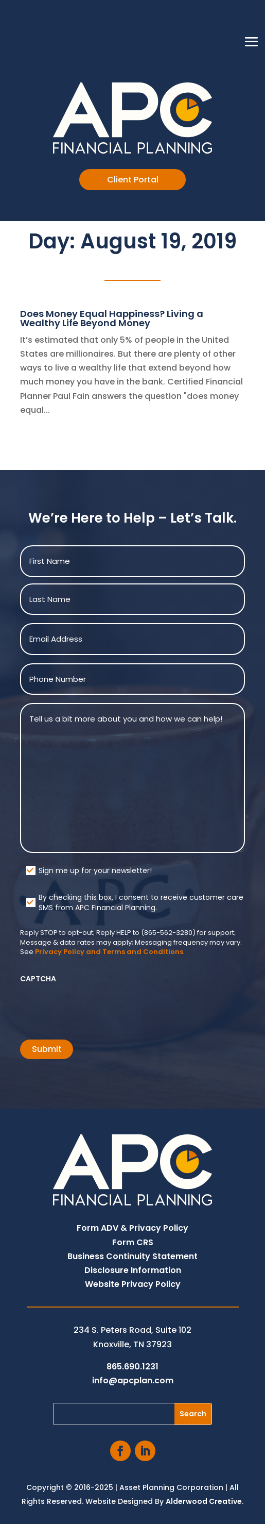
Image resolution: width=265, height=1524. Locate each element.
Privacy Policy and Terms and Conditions (109, 952)
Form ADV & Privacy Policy (132, 1228)
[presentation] (98, 1008)
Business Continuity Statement (132, 1256)
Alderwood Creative (204, 1501)
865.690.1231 (132, 1366)
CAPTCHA (38, 979)
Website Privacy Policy (133, 1284)
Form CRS (132, 1242)
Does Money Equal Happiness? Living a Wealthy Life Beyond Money (111, 318)
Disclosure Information (132, 1270)
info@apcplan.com (132, 1380)
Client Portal (132, 180)
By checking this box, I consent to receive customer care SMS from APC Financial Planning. (141, 902)
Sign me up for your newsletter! (95, 870)
